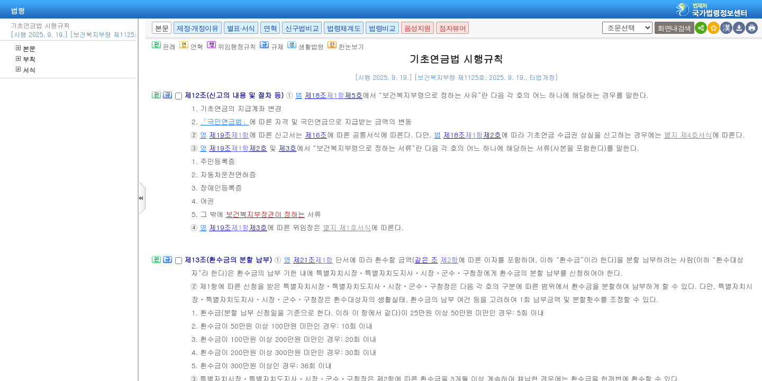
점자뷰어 (452, 28)
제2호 (492, 135)
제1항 (335, 95)
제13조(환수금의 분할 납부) (229, 260)
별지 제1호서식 (347, 227)
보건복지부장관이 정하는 (265, 214)
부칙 (25, 59)
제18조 (316, 95)
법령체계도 (343, 28)
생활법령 (305, 46)
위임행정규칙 (231, 46)
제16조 (316, 135)
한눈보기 (346, 46)
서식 (25, 69)
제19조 (220, 135)
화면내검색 (674, 28)
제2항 (449, 260)
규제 (272, 46)
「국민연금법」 (224, 121)
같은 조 (426, 260)
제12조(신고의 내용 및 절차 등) (235, 95)
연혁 (270, 28)
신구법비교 (302, 28)
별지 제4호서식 (688, 135)
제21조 (304, 260)
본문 (25, 48)
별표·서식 (241, 28)
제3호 (288, 148)
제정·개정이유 (197, 28)
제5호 (353, 95)
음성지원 (417, 28)
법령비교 (382, 28)
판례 (164, 46)
